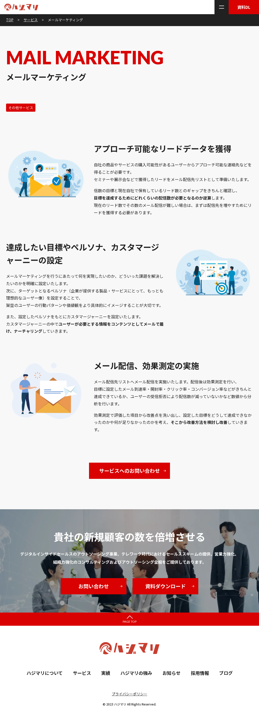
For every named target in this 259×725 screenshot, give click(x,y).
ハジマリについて (45, 673)
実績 (105, 673)
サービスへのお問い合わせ (129, 470)
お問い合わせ (93, 586)
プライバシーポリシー (129, 693)
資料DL (243, 7)
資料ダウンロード (165, 586)
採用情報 (200, 673)
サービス (82, 673)
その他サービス (20, 107)
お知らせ (171, 673)
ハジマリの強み (136, 673)
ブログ (226, 673)
